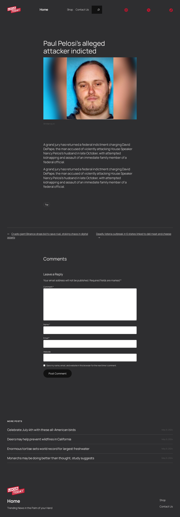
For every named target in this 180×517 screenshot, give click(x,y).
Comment (48, 286)
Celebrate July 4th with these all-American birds (41, 430)
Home (44, 9)
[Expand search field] (97, 10)
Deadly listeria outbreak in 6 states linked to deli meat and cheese (133, 234)
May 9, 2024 (167, 429)
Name (46, 324)
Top (46, 204)
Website (47, 351)
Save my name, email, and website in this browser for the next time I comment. (81, 365)
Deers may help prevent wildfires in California (39, 439)
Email (46, 338)
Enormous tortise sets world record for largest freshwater (48, 448)
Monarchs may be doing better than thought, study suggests (50, 458)
